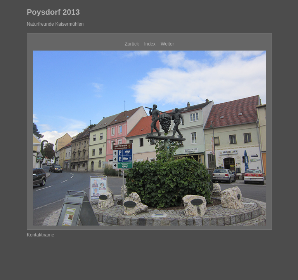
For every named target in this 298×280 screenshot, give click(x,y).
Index (149, 44)
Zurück (132, 44)
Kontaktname (40, 235)
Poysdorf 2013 (53, 12)
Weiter (167, 44)
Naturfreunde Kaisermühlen (55, 24)
